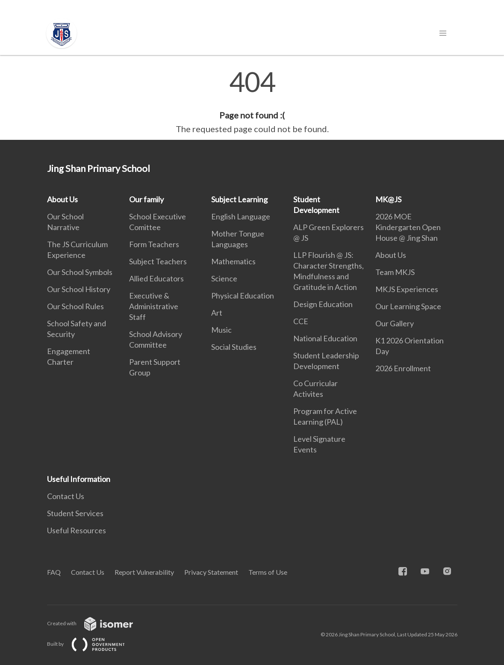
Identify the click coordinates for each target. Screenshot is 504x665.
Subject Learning (239, 199)
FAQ (54, 572)
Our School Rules (75, 306)
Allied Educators (156, 278)
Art (216, 312)
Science (224, 278)
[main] (252, 102)
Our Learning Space (408, 306)
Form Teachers (154, 244)
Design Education (323, 304)
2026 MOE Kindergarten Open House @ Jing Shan (408, 227)
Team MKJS (395, 272)
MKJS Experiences (406, 289)
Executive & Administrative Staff (153, 306)
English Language (240, 216)
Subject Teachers (158, 261)
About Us (62, 199)
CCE (300, 321)
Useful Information (78, 479)
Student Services (75, 513)
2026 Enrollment (403, 368)
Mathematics (233, 261)
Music (221, 329)
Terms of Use (267, 572)
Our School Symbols (79, 272)
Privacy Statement (211, 572)
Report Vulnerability (144, 572)
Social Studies (233, 347)
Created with (97, 623)
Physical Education (242, 295)
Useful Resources (76, 530)
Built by (93, 644)
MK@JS (388, 199)
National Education (325, 338)
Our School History (78, 289)
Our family (146, 199)
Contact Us (65, 496)
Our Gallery (394, 323)
